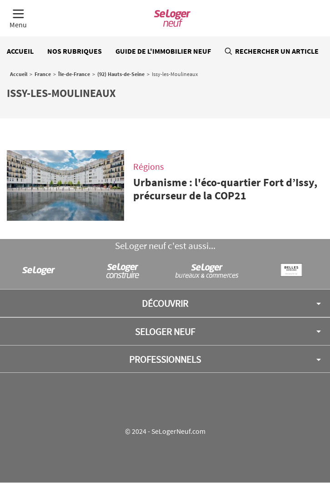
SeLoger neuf (165, 331)
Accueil (20, 51)
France (43, 74)
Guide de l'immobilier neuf (163, 51)
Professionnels (165, 359)
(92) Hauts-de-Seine (121, 74)
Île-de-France (74, 74)
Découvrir (165, 303)
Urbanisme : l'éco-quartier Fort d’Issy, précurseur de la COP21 (225, 189)
